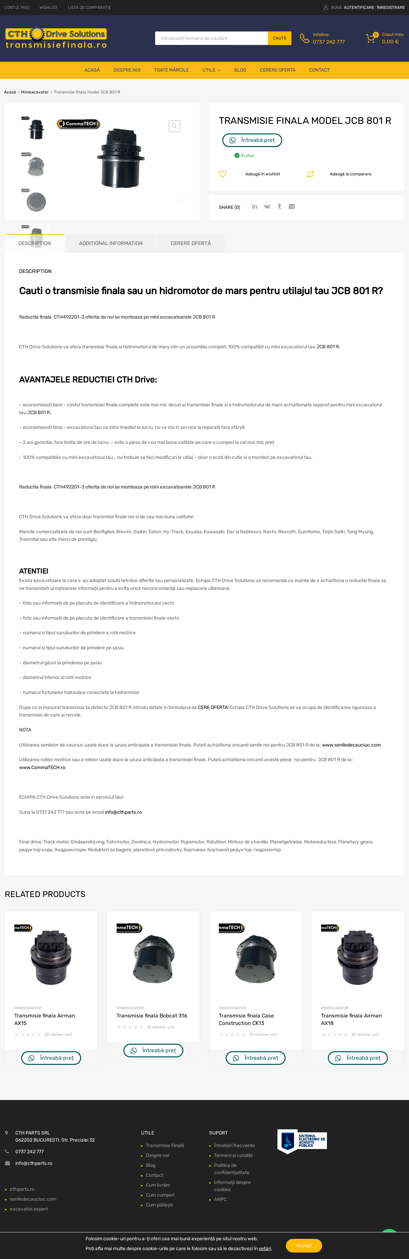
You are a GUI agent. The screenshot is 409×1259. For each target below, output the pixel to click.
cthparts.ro (22, 1189)
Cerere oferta (278, 70)
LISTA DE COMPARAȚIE (89, 7)
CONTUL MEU (16, 7)
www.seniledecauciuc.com (351, 745)
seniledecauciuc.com (33, 1199)
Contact (319, 70)
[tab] (34, 243)
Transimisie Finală (165, 1145)
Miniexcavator (35, 92)
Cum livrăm (158, 1185)
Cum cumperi (160, 1195)
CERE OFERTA (213, 707)
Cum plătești (159, 1205)
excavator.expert (29, 1209)
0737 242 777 (329, 42)
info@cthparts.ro (123, 812)
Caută (279, 38)
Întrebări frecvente (234, 1145)
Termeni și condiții (233, 1155)
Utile (211, 70)
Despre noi (126, 70)
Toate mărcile (171, 70)
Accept (304, 1245)
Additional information (110, 243)
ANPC (220, 1199)
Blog (240, 70)
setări (265, 1248)
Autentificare (359, 7)
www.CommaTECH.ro (42, 767)
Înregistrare (391, 7)
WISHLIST (49, 7)
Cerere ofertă (191, 243)
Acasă (92, 70)
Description (34, 243)
